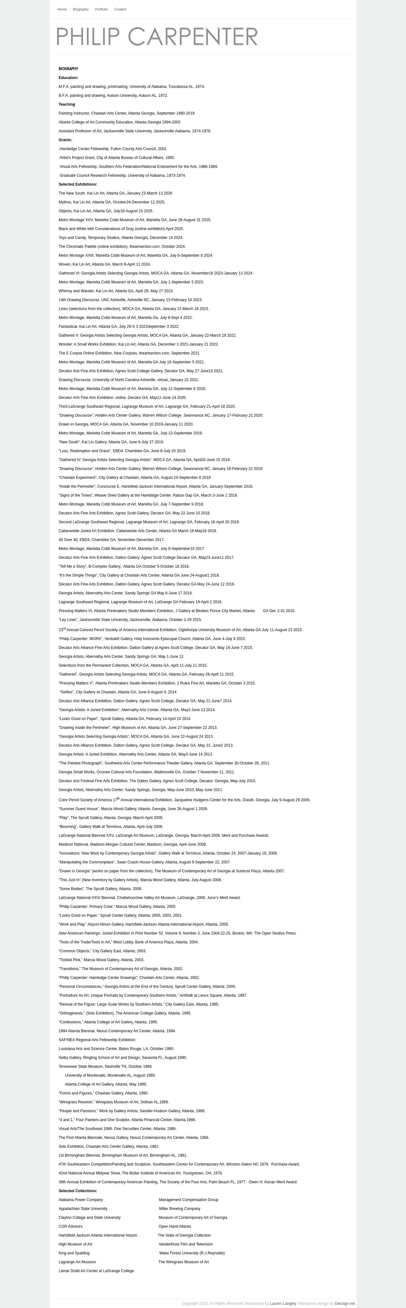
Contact (120, 9)
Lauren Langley (283, 1303)
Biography (81, 9)
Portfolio (101, 9)
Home (62, 9)
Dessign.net (345, 1303)
